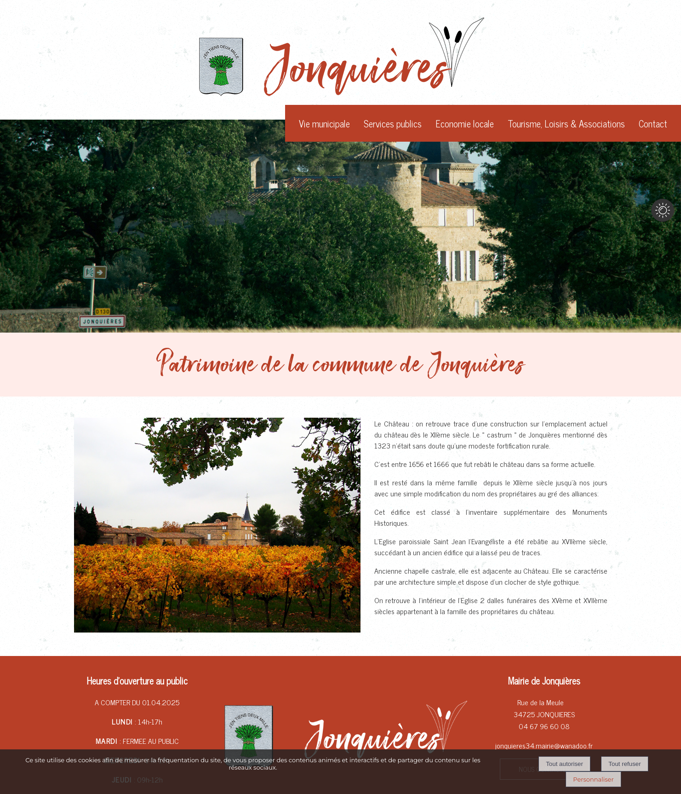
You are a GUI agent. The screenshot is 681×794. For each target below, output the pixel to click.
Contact (653, 123)
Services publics (393, 123)
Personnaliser (593, 779)
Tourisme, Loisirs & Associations (566, 123)
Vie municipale (324, 123)
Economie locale (464, 123)
